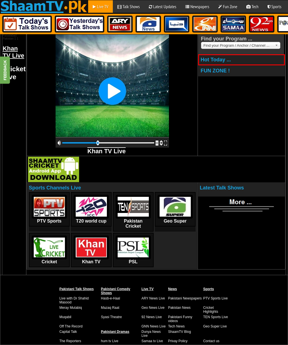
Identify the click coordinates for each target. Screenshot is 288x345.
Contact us (211, 341)
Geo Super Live (215, 326)
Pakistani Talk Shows (76, 289)
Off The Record (70, 326)
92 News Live (151, 317)
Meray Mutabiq (70, 308)
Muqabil (65, 317)
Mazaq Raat (110, 308)
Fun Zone (227, 6)
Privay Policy (178, 341)
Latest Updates (162, 6)
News (172, 289)
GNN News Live (153, 326)
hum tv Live (109, 341)
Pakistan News (179, 308)
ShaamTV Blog (179, 332)
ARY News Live (153, 298)
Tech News (176, 326)
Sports (274, 6)
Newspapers (197, 6)
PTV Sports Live (215, 298)
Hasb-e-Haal (110, 298)
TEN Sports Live (215, 317)
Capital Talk (68, 332)
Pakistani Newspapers (185, 298)
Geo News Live (152, 308)
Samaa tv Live (152, 341)
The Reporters (70, 341)
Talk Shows (128, 6)
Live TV (100, 6)
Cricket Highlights (210, 310)
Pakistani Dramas (115, 332)
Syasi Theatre (111, 317)
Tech (252, 6)
